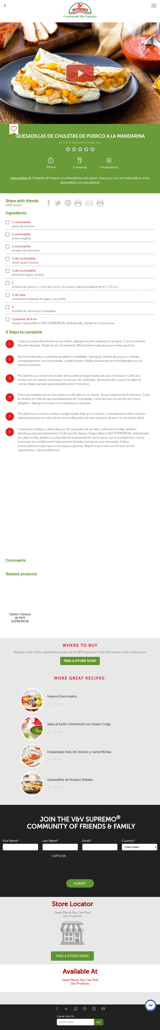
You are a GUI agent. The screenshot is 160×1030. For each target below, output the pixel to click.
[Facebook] (57, 1008)
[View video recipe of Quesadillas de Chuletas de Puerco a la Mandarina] (80, 73)
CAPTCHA (59, 856)
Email (86, 840)
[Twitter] (66, 1008)
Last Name (50, 840)
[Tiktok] (94, 1008)
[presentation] (80, 866)
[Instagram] (75, 1008)
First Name (11, 840)
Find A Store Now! (80, 661)
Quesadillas (18, 178)
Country (128, 840)
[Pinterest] (85, 1008)
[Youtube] (103, 1008)
